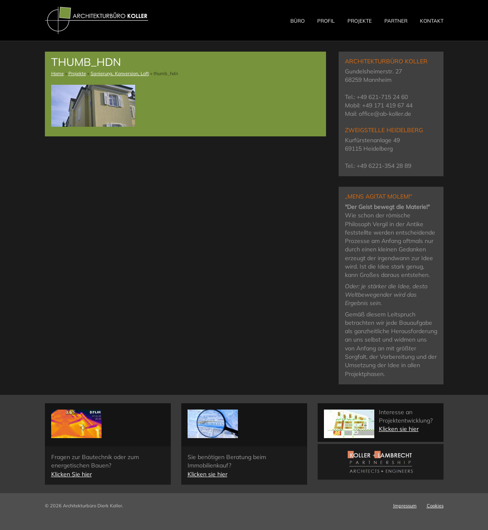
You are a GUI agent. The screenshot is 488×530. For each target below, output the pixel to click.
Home (57, 73)
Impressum (405, 506)
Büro (297, 21)
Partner (395, 21)
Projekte (359, 21)
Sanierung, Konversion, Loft (120, 73)
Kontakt (432, 21)
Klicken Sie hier (71, 474)
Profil (326, 21)
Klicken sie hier (207, 474)
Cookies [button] (435, 506)
